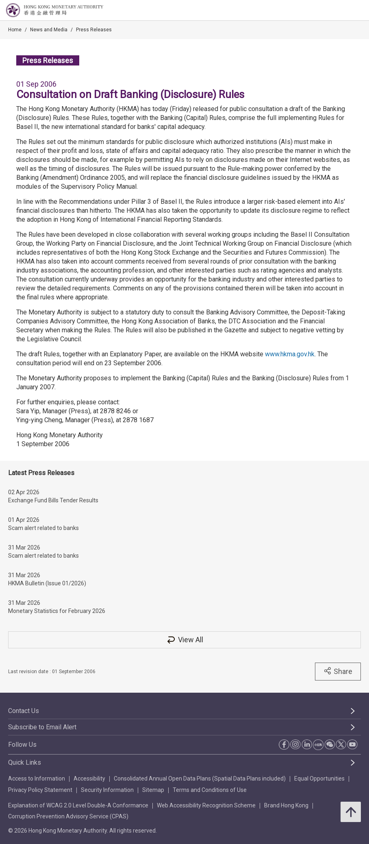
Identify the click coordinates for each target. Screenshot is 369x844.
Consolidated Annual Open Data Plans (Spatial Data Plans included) (200, 778)
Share (337, 671)
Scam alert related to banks (43, 528)
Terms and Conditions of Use (210, 790)
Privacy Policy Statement (40, 790)
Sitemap (153, 790)
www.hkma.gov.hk (290, 354)
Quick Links (24, 762)
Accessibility (89, 778)
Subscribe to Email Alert (42, 727)
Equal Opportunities (319, 778)
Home (15, 30)
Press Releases (94, 30)
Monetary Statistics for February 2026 (56, 611)
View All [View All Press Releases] (184, 639)
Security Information (107, 790)
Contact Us (23, 711)
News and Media (48, 30)
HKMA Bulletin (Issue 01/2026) (47, 583)
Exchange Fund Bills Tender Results (53, 500)
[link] (342, 10)
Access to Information (36, 778)
